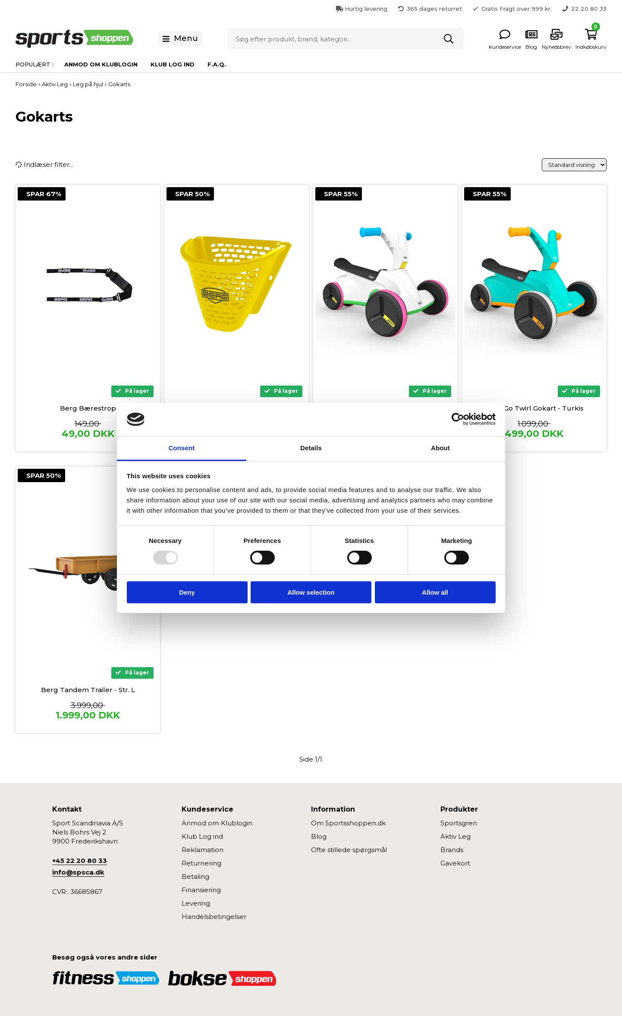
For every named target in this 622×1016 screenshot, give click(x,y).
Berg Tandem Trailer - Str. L (88, 690)
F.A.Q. (216, 64)
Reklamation (202, 850)
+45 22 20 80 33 (79, 860)
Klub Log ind (173, 64)
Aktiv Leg (455, 836)
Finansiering (201, 890)
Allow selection (310, 592)
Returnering (201, 863)
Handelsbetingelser (214, 917)
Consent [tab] (182, 448)
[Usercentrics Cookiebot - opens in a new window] (458, 419)
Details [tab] (311, 448)
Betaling (195, 876)
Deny (187, 592)
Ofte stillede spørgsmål (349, 850)
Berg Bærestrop (88, 408)
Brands (451, 850)
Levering (196, 903)
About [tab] (440, 448)
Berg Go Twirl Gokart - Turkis (534, 408)
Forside (26, 84)
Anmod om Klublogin (101, 64)
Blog (319, 836)
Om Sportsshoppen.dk (348, 823)
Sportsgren (458, 823)
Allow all (435, 592)
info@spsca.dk (78, 872)
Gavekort (455, 863)
